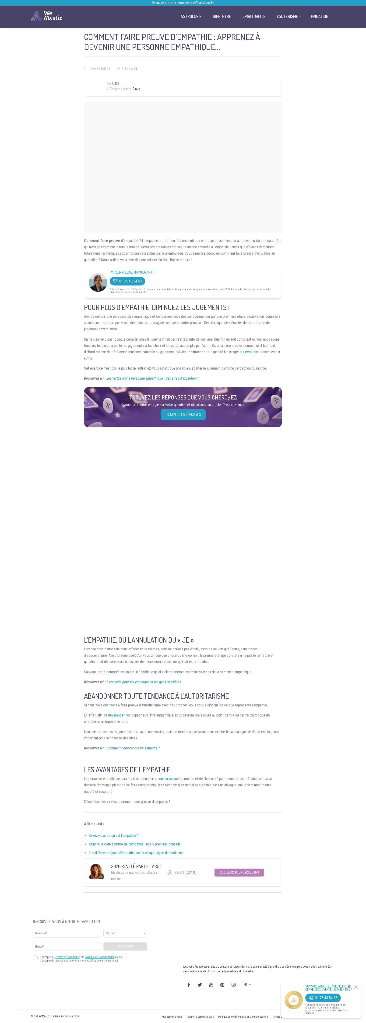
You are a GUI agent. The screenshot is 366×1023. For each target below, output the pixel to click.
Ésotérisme (287, 16)
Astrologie (191, 16)
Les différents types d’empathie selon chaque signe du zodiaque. (136, 853)
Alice (115, 84)
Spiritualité (127, 68)
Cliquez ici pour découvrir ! (239, 872)
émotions (252, 352)
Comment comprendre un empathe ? (133, 748)
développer (116, 715)
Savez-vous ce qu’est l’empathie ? (114, 835)
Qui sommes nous (172, 1016)
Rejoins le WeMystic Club (200, 1016)
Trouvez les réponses (183, 414)
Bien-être (222, 16)
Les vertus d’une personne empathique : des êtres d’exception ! (152, 378)
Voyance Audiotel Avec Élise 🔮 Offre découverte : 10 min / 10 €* (328, 988)
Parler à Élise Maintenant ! (132, 272)
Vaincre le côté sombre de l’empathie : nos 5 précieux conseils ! (135, 844)
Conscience (100, 68)
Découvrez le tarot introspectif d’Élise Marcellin (183, 3)
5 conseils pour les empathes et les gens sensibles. (144, 682)
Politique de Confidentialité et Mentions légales (243, 1016)
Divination (319, 16)
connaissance (169, 779)
